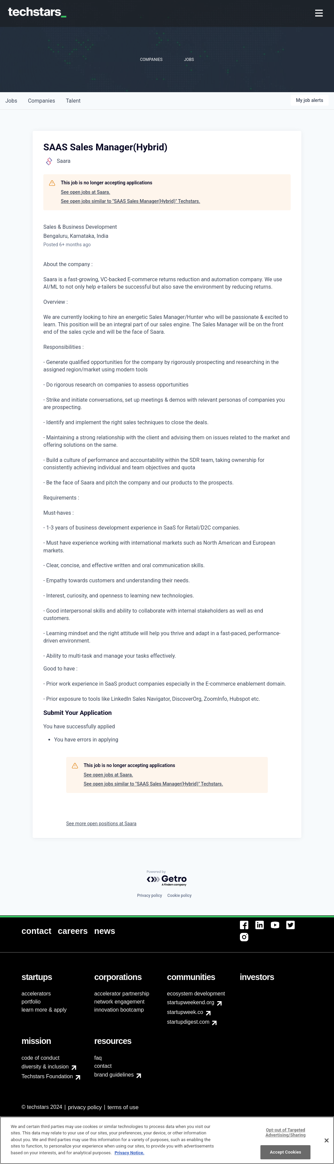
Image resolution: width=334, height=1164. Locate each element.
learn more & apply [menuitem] (44, 1010)
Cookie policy (179, 895)
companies (41, 101)
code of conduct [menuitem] (40, 1058)
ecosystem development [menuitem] (196, 993)
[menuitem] (320, 13)
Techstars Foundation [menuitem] (47, 1076)
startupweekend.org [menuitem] (190, 1002)
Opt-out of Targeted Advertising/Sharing (285, 1136)
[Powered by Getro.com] (167, 878)
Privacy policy (149, 895)
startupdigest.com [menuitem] (188, 1022)
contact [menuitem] (103, 1066)
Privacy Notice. (129, 1156)
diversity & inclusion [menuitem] (45, 1066)
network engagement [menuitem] (119, 1002)
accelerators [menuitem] (36, 993)
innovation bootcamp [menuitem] (119, 1010)
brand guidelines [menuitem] (114, 1075)
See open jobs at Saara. (85, 192)
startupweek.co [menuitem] (185, 1012)
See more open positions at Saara (101, 823)
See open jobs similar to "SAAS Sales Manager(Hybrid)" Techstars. (130, 201)
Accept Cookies (285, 1156)
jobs (11, 101)
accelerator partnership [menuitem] (122, 993)
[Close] (326, 1144)
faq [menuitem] (98, 1058)
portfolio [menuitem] (31, 1002)
